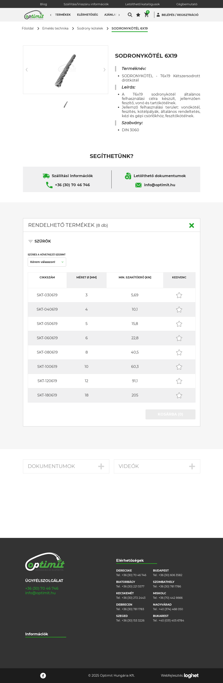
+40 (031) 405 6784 (171, 569)
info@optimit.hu (159, 185)
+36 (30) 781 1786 (170, 535)
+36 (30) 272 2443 (133, 547)
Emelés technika (55, 28)
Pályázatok (32, 627)
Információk (36, 583)
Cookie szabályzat (37, 613)
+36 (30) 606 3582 (170, 524)
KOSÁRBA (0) (170, 414)
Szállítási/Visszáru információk (86, 4)
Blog (43, 4)
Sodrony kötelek (90, 28)
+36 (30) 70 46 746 (72, 185)
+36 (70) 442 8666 (171, 547)
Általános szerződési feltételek (45, 607)
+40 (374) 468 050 (171, 558)
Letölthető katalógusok (142, 4)
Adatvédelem (34, 620)
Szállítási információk (72, 176)
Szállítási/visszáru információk (45, 600)
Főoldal (28, 28)
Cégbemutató (186, 4)
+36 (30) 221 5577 (133, 535)
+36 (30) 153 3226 (133, 569)
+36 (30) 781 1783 (133, 558)
